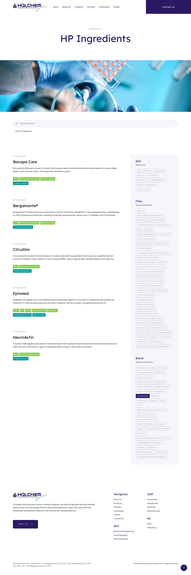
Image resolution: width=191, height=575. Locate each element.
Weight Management (22, 271)
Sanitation (141, 328)
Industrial (140, 175)
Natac (139, 415)
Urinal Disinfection (156, 342)
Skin (164, 328)
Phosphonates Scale (145, 304)
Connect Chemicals (145, 382)
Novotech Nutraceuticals (147, 419)
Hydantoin (157, 276)
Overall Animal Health (145, 295)
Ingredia (155, 396)
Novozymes (160, 424)
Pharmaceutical (48, 179)
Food (139, 272)
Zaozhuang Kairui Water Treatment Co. (152, 457)
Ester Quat (162, 262)
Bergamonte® (25, 205)
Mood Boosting (156, 286)
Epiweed (21, 293)
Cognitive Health (20, 183)
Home (55, 7)
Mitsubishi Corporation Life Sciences (151, 410)
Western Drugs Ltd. (144, 452)
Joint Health (158, 281)
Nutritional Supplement (29, 179)
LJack (162, 401)
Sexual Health (39, 315)
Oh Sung (149, 429)
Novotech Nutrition (144, 424)
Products (79, 7)
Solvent (148, 332)
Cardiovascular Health (23, 227)
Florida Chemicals (144, 387)
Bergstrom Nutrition (144, 373)
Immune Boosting (144, 281)
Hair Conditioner (143, 276)
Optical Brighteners (158, 290)
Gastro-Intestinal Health (154, 272)
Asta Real (162, 368)
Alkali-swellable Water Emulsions (150, 216)
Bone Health (165, 234)
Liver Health (141, 286)
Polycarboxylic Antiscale (147, 314)
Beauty (140, 230)
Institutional (152, 175)
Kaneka (153, 401)
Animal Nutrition (158, 220)
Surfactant (141, 337)
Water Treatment (143, 346)
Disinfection (154, 258)
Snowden (140, 447)
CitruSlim (21, 249)
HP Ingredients (19, 156)
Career (116, 7)
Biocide (149, 230)
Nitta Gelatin (150, 415)
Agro (16, 310)
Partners (91, 7)
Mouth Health (142, 290)
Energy (152, 262)
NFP (15, 179)
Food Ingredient (158, 180)
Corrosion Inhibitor (144, 248)
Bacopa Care (25, 161)
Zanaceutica (161, 452)
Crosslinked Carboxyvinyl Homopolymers (153, 253)
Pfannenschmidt (163, 429)
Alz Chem (151, 368)
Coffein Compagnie (145, 377)
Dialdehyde (141, 258)
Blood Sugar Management (147, 234)
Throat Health (165, 337)
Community (104, 7)
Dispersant (141, 262)
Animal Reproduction (22, 315)
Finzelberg (160, 382)
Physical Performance (145, 309)
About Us (66, 7)
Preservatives (142, 318)
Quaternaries (156, 318)
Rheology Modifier (156, 323)
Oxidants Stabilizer (144, 300)
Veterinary (52, 310)
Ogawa (140, 429)
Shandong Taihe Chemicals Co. (149, 443)
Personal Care (142, 180)
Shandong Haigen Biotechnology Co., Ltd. (153, 438)
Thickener (153, 337)
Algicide (140, 211)
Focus (163, 267)
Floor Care (153, 267)
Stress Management (162, 332)
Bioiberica (160, 373)
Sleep (139, 332)
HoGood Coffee (143, 391)
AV (22, 310)
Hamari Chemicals (162, 387)
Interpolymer (142, 401)
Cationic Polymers (144, 244)
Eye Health (141, 267)
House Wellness (159, 391)
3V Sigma (141, 368)
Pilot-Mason (142, 433)
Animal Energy (142, 220)
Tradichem (152, 447)
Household (160, 171)
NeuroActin (23, 337)
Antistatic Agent (163, 225)
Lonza (139, 405)
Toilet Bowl (141, 342)
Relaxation (141, 323)
